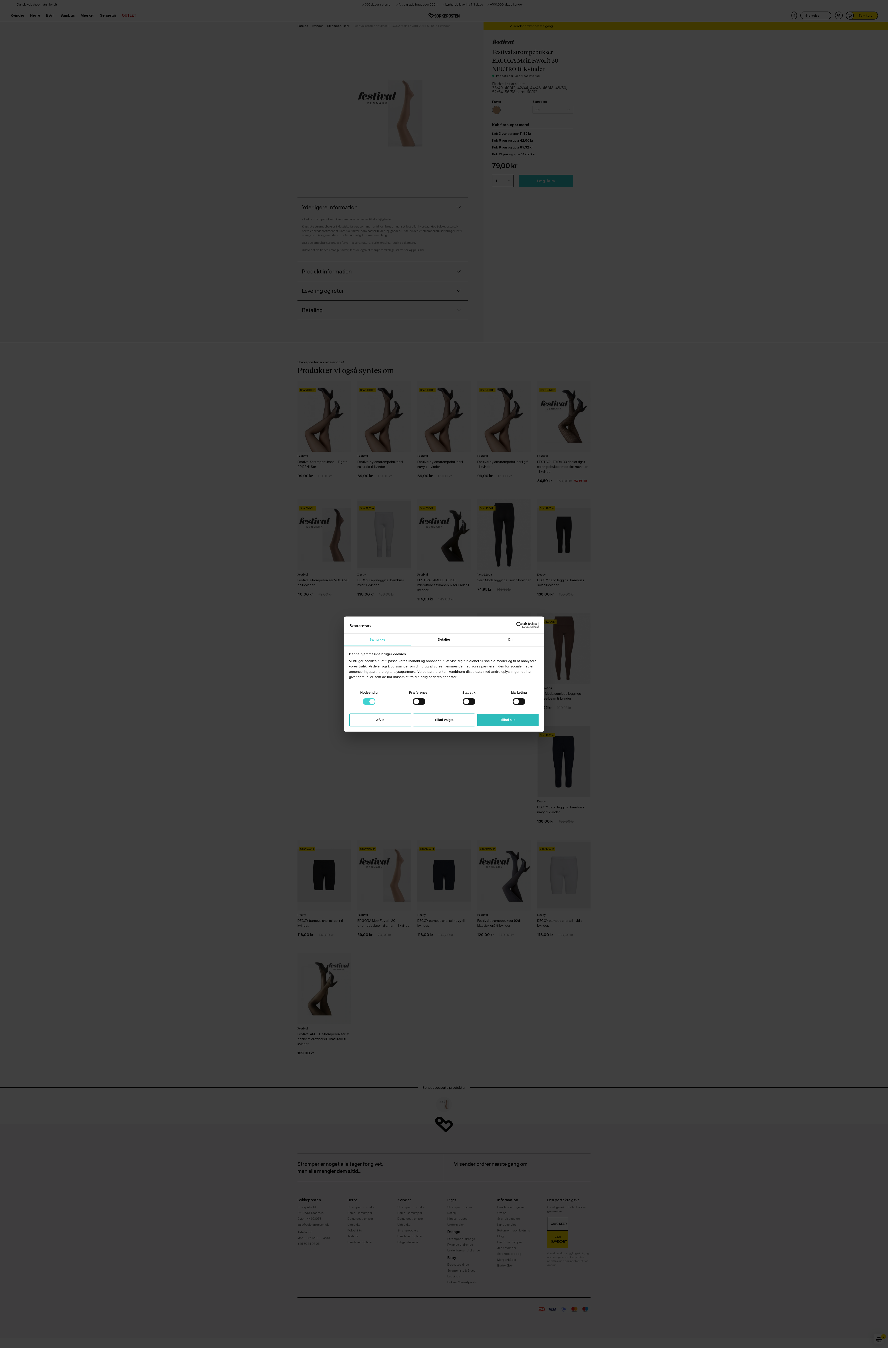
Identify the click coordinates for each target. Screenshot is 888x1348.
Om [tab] (510, 639)
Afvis (380, 720)
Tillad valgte (444, 720)
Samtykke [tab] (377, 639)
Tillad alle (507, 720)
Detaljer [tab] (444, 639)
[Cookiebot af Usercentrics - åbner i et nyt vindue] (519, 625)
